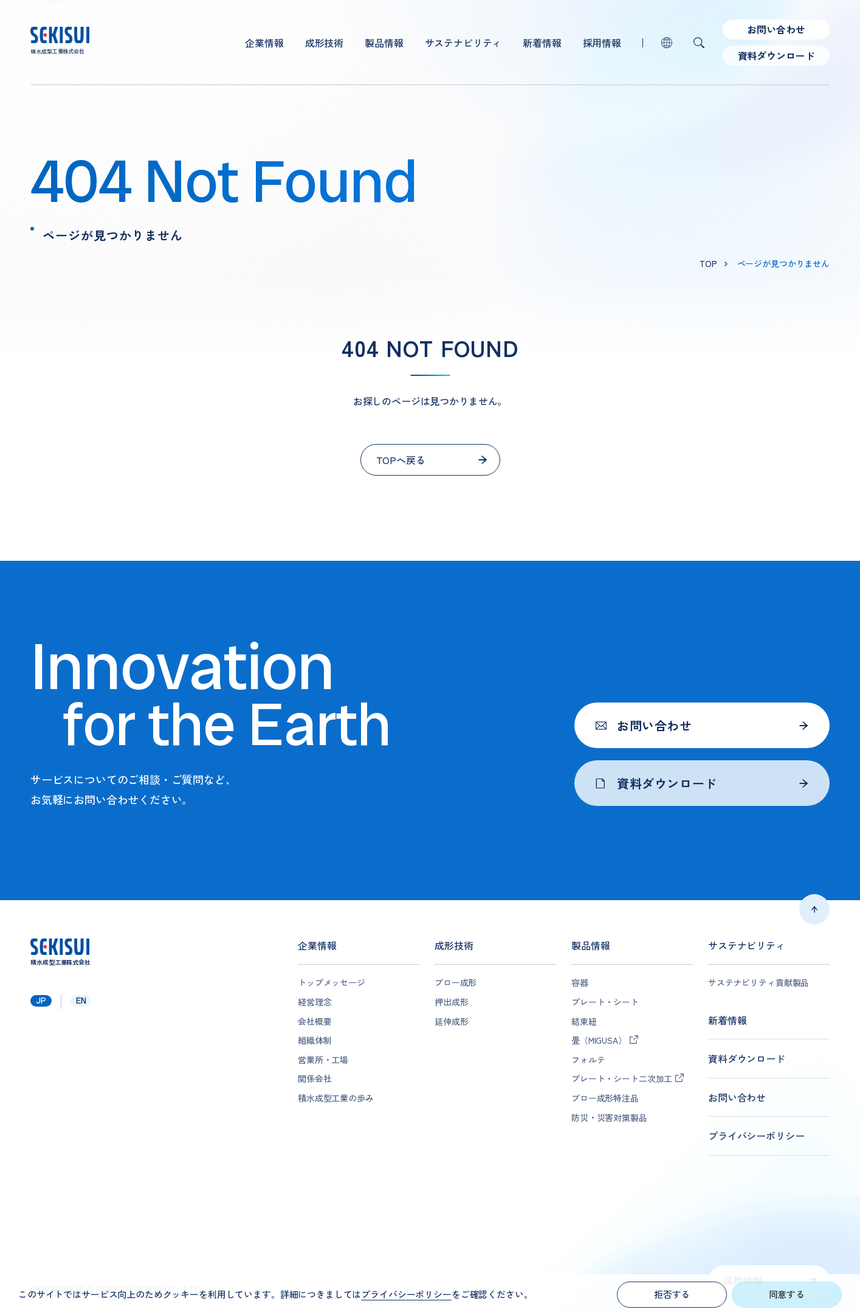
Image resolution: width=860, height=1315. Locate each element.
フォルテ (588, 1060)
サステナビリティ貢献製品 (758, 982)
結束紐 (584, 1021)
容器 (579, 982)
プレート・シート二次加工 (621, 1078)
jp (41, 1000)
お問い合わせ (776, 29)
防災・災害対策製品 (609, 1117)
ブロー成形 (455, 982)
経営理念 (314, 1002)
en (81, 1000)
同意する (787, 1294)
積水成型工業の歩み (336, 1098)
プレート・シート (605, 1002)
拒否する (672, 1294)
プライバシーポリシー (756, 1136)
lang (666, 42)
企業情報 (264, 42)
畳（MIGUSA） (599, 1040)
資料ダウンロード (776, 55)
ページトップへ (814, 909)
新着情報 (542, 42)
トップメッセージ (331, 982)
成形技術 (324, 42)
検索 (698, 42)
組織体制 (314, 1040)
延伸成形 (451, 1021)
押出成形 (451, 1002)
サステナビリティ (463, 42)
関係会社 (314, 1078)
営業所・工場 (323, 1060)
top (708, 263)
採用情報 (602, 42)
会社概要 (314, 1021)
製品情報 (384, 42)
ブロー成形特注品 (605, 1098)
